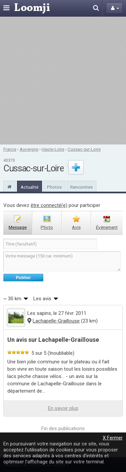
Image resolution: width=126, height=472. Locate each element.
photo (47, 227)
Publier (23, 277)
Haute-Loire (53, 149)
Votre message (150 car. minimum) (62, 261)
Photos (54, 187)
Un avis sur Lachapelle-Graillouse (53, 339)
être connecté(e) (49, 205)
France (9, 149)
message (18, 227)
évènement (107, 227)
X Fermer (113, 438)
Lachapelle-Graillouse (56, 321)
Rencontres (81, 187)
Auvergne (29, 149)
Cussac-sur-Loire (84, 149)
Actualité (29, 187)
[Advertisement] (62, 80)
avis (76, 227)
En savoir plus (63, 408)
